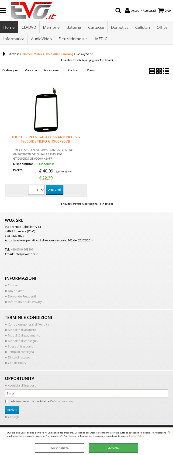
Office (161, 27)
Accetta (113, 448)
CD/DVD (28, 27)
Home (9, 27)
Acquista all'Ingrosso (22, 386)
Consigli (13, 417)
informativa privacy (62, 401)
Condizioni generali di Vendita (28, 325)
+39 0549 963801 (22, 250)
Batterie (73, 27)
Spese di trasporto (20, 347)
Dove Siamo (16, 291)
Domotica (119, 27)
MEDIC (101, 39)
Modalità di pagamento (24, 336)
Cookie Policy (136, 435)
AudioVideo (41, 39)
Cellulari (142, 27)
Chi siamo (14, 286)
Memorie (51, 27)
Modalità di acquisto (22, 330)
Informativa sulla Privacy (25, 302)
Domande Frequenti (22, 297)
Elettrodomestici (73, 39)
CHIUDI (169, 432)
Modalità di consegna (23, 341)
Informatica (13, 39)
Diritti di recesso (19, 358)
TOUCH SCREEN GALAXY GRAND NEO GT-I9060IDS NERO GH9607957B (45, 140)
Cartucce (96, 27)
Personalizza (59, 448)
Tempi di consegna (21, 352)
